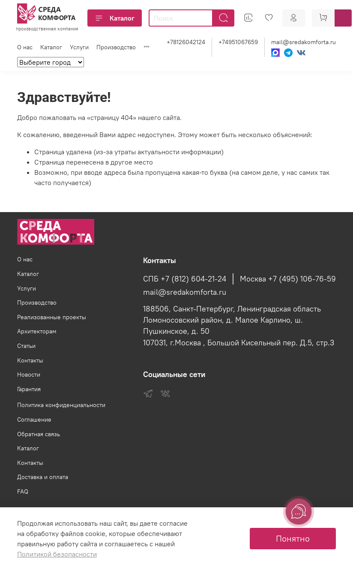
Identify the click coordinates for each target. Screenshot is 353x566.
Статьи (26, 346)
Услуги (79, 47)
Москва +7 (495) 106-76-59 (288, 279)
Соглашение (34, 419)
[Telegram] (288, 52)
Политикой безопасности (57, 554)
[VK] (301, 52)
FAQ (22, 491)
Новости (28, 374)
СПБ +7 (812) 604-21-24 (184, 279)
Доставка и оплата (42, 477)
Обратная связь (38, 434)
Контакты (30, 360)
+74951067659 (238, 42)
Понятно (293, 538)
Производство (116, 47)
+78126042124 (186, 42)
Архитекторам (37, 331)
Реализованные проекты (51, 317)
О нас (25, 47)
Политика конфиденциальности (61, 405)
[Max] (275, 52)
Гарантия (29, 389)
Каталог (115, 18)
